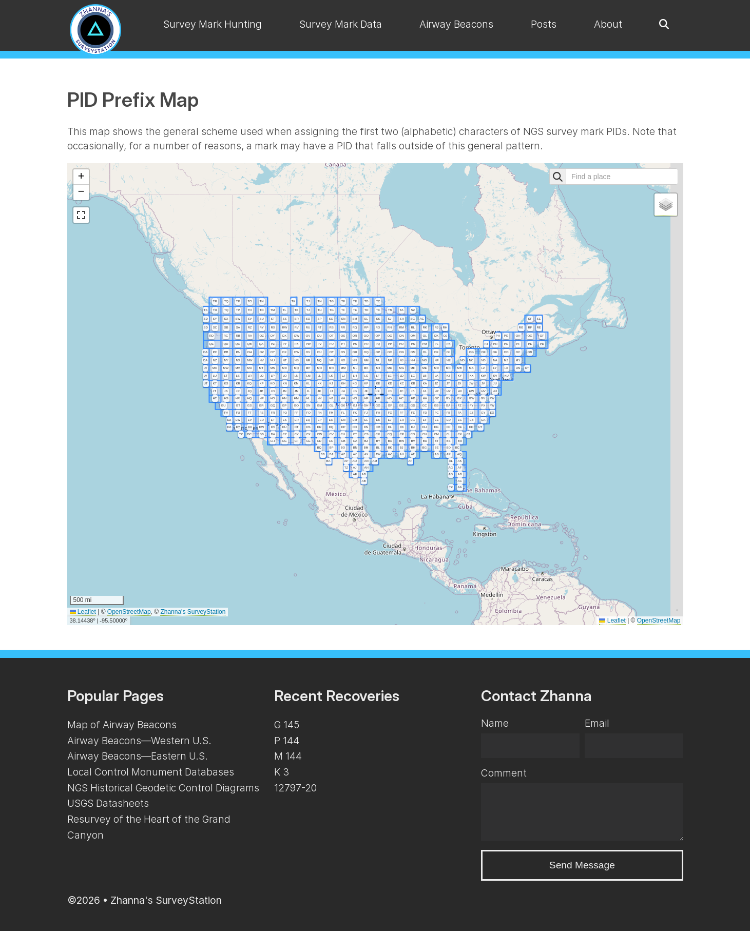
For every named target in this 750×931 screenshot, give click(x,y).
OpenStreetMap (129, 611)
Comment (504, 773)
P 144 (286, 740)
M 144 (288, 756)
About (608, 24)
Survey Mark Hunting (212, 24)
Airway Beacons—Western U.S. (139, 740)
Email (597, 723)
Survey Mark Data (340, 24)
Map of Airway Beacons (122, 725)
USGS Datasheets (108, 803)
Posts (543, 24)
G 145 (286, 725)
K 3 (281, 772)
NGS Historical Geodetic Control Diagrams (163, 788)
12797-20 (295, 788)
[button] (81, 177)
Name (495, 723)
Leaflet (83, 611)
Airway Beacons (456, 24)
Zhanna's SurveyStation (192, 611)
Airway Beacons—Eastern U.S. (137, 756)
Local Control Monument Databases (150, 772)
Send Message (582, 865)
